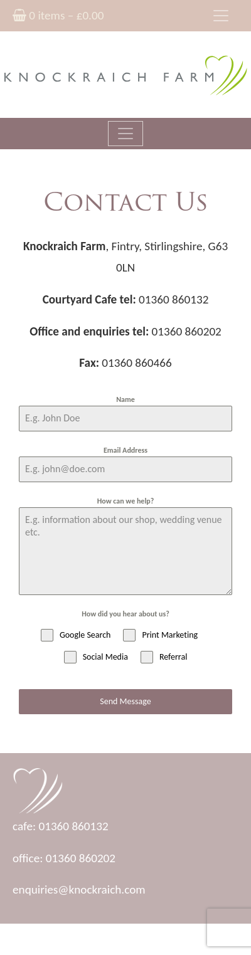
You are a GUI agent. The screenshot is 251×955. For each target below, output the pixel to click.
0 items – (58, 15)
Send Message (125, 701)
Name (125, 399)
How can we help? (125, 501)
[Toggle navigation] (220, 15)
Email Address (125, 450)
